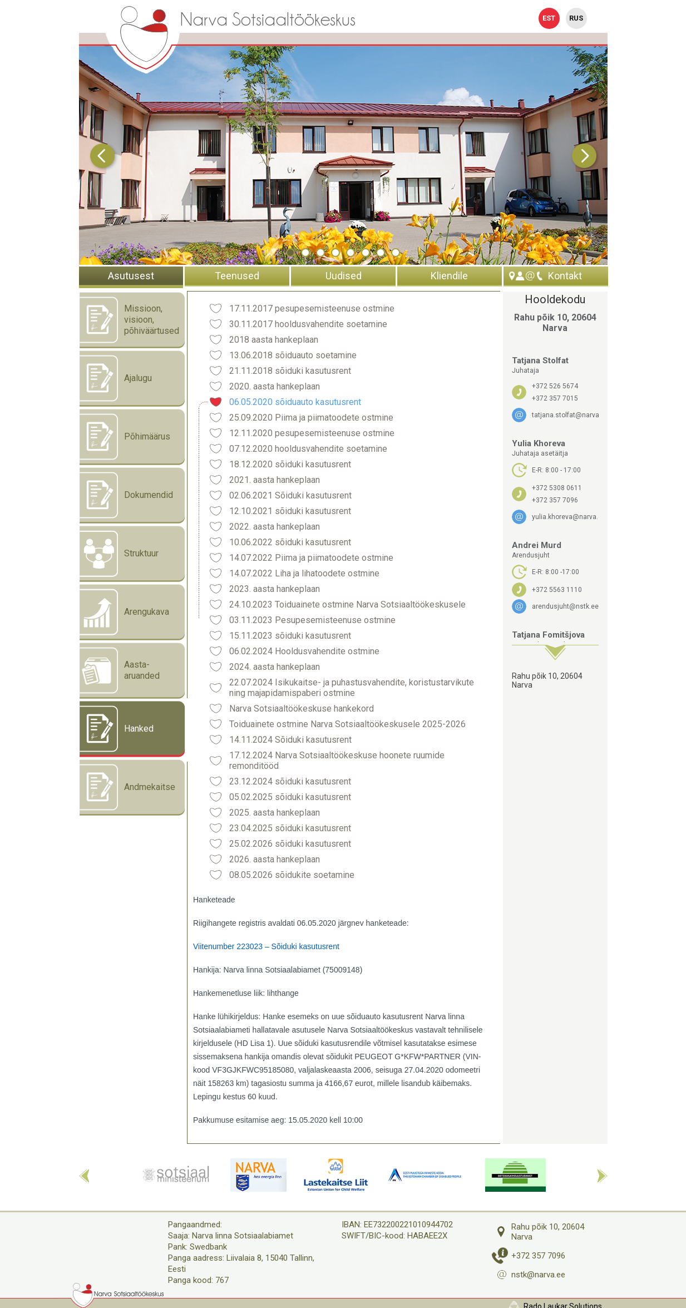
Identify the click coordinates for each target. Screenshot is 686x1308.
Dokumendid (126, 495)
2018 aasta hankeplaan (273, 339)
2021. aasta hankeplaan (274, 480)
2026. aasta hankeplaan (274, 859)
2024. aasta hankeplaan (274, 667)
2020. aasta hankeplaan (274, 386)
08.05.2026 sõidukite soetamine (291, 875)
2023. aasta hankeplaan (274, 589)
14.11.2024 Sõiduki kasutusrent (290, 739)
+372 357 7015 (555, 398)
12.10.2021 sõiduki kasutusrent (290, 511)
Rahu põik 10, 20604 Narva (547, 680)
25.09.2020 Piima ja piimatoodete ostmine (311, 417)
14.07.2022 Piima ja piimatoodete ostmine (311, 557)
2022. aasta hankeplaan (274, 526)
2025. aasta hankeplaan (274, 812)
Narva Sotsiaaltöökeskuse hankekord (301, 708)
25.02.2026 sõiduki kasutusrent (290, 843)
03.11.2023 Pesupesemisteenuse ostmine (312, 620)
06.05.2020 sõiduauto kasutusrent (295, 402)
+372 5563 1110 (557, 590)
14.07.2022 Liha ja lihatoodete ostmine (304, 573)
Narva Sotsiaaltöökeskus (268, 19)
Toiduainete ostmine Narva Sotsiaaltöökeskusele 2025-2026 (347, 724)
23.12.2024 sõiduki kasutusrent (290, 781)
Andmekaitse (127, 787)
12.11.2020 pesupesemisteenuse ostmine (311, 433)
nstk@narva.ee (538, 1275)
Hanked (117, 728)
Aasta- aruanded (120, 670)
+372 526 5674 (555, 386)
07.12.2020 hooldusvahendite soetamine (308, 448)
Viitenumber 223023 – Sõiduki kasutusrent (266, 946)
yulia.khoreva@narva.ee (565, 517)
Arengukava (124, 612)
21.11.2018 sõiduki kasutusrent (290, 371)
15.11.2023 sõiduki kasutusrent (290, 635)
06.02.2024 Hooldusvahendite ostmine (304, 651)
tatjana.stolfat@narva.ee (565, 415)
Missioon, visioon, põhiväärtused (129, 320)
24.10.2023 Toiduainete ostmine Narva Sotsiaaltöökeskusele (347, 604)
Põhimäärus (125, 436)
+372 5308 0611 (557, 488)
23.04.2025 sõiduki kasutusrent (290, 828)
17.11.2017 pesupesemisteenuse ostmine (311, 308)
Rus (576, 18)
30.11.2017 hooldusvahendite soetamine (308, 324)
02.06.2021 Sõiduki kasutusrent (290, 495)
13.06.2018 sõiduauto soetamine (293, 355)
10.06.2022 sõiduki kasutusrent (290, 542)
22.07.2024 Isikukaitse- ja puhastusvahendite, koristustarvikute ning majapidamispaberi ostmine (351, 687)
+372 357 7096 (555, 500)
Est (548, 18)
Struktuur (119, 553)
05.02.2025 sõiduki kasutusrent (290, 797)
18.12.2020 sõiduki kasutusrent (290, 464)
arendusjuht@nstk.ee (565, 606)
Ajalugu (116, 378)
